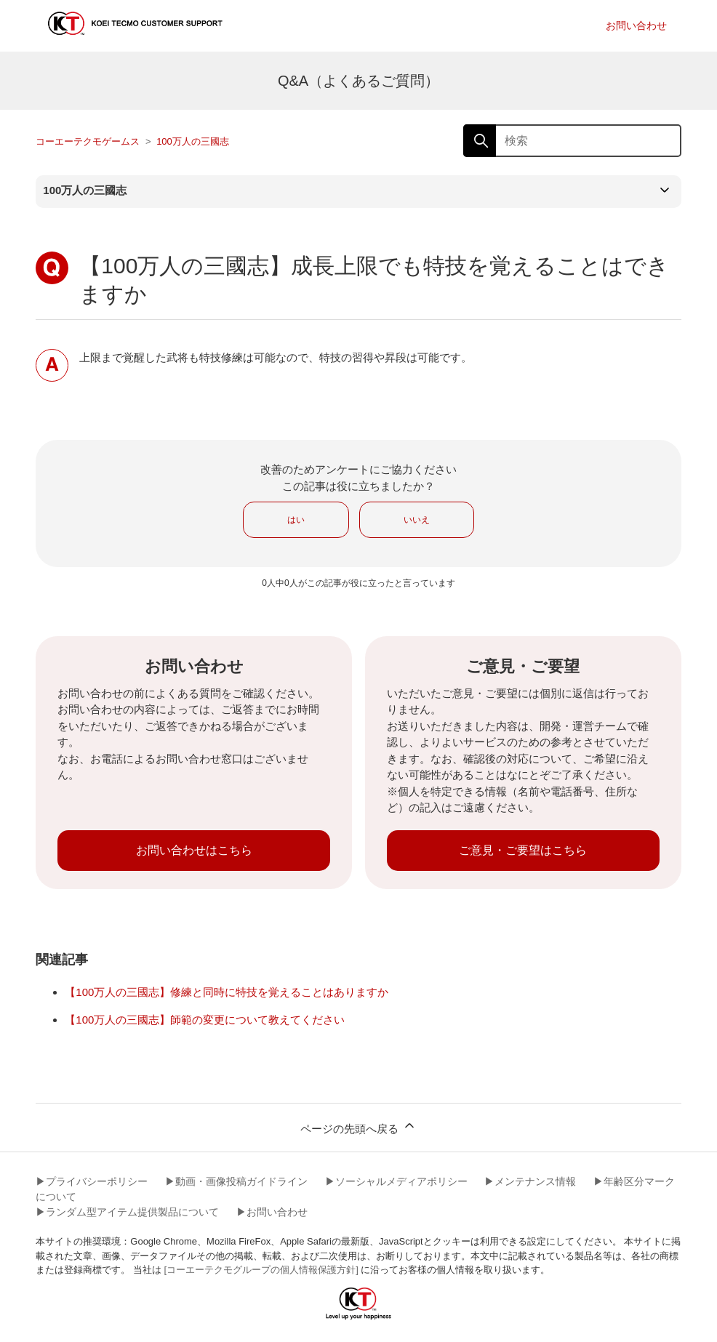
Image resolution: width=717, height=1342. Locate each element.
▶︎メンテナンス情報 (530, 1181)
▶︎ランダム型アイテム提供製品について (127, 1212)
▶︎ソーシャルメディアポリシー (396, 1181)
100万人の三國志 (192, 141)
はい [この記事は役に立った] (296, 520)
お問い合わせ (636, 25)
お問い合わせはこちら (194, 850)
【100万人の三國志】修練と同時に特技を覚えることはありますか (226, 992)
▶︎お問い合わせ (272, 1212)
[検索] (572, 140)
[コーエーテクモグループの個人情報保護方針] (261, 1269)
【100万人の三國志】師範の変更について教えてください (205, 1019)
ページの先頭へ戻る (358, 1126)
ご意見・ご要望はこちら (523, 850)
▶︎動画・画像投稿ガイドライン (236, 1181)
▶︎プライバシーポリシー (92, 1181)
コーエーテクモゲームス (88, 141)
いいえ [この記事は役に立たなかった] (417, 520)
